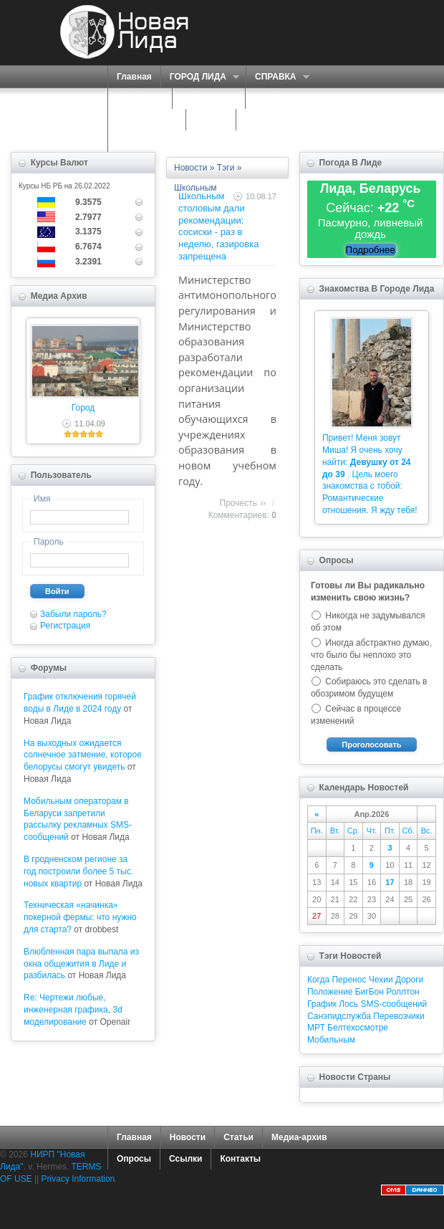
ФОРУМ (211, 120)
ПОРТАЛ (136, 98)
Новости (190, 168)
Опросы (134, 1159)
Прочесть (238, 503)
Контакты (240, 1159)
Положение (329, 992)
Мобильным (331, 1040)
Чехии (381, 980)
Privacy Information (78, 1179)
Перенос (349, 980)
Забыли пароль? (73, 614)
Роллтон (403, 992)
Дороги (409, 980)
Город (83, 408)
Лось (348, 1004)
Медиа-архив (299, 1137)
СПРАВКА (277, 77)
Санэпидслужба (339, 1016)
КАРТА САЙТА (274, 120)
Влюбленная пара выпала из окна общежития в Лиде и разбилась (81, 964)
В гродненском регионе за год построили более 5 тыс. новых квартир (78, 871)
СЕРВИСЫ (205, 98)
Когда (318, 980)
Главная (134, 77)
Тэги (226, 168)
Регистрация (65, 626)
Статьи (238, 1137)
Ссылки (185, 1159)
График (322, 1004)
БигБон (369, 992)
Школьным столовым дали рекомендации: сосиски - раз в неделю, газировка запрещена (218, 226)
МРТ (316, 1028)
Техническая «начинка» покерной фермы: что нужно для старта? (80, 917)
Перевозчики (398, 1016)
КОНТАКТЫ (141, 141)
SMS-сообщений (393, 1004)
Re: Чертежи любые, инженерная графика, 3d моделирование (73, 1010)
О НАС (269, 98)
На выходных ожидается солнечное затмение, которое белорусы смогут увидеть (83, 755)
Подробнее (370, 249)
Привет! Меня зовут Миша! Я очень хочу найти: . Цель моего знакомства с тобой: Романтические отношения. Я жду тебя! (370, 474)
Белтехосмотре (357, 1028)
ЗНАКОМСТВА (147, 120)
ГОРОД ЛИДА (199, 77)
